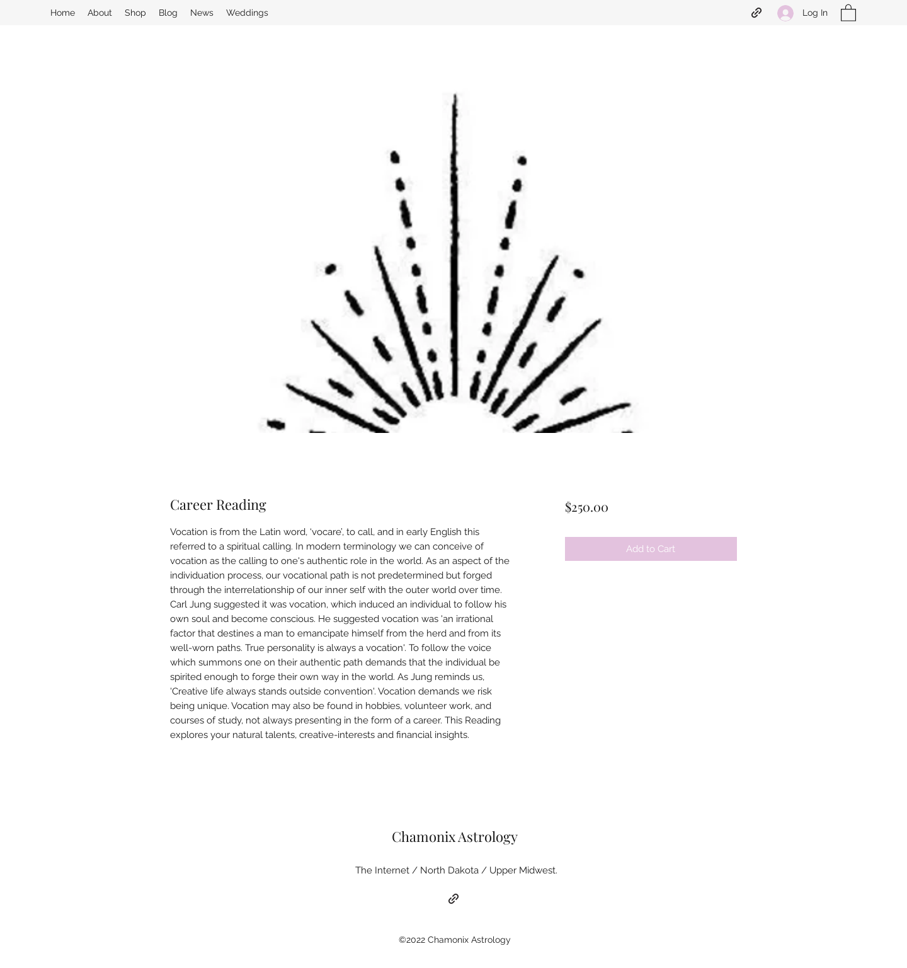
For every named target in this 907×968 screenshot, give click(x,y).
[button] (848, 12)
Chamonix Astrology (455, 836)
